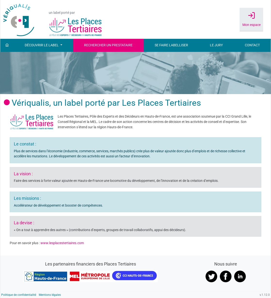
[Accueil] (7, 45)
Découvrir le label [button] (42, 45)
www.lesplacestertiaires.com (62, 243)
